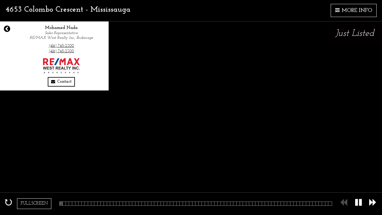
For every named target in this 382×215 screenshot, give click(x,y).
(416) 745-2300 (61, 46)
